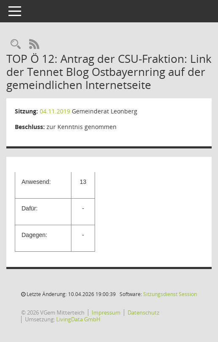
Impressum (106, 312)
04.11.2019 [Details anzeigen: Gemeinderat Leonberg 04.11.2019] (55, 111)
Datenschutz (143, 312)
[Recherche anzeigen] (15, 44)
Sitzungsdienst (170, 294)
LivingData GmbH (78, 319)
